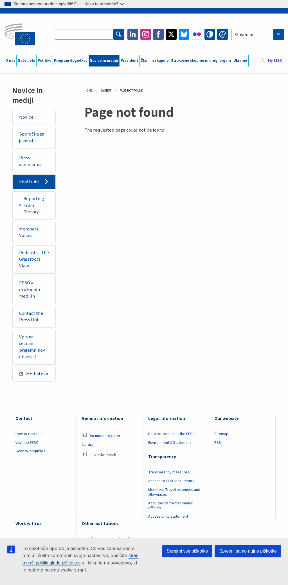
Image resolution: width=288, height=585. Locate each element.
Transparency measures (168, 472)
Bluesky (184, 34)
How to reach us (28, 434)
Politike (44, 60)
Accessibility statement (168, 516)
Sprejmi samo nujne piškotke (248, 551)
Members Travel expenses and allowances (174, 492)
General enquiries (30, 451)
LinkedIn (132, 34)
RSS (217, 443)
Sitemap (221, 434)
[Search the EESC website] (84, 34)
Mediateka (33, 373)
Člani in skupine (155, 60)
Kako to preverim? (104, 3)
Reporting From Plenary (31, 205)
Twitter (171, 34)
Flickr (197, 34)
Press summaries (30, 161)
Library (87, 444)
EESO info (29, 181)
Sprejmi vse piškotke (187, 551)
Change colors (222, 34)
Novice (26, 117)
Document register (101, 436)
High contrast (209, 34)
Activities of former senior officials (170, 505)
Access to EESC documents (171, 481)
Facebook (158, 34)
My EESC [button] (275, 60)
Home (88, 90)
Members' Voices (29, 232)
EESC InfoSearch (99, 455)
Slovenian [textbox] (244, 35)
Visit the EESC (26, 443)
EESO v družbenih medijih (29, 290)
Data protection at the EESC (171, 434)
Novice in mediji (104, 60)
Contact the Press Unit (31, 316)
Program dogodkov (70, 60)
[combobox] (257, 34)
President (129, 60)
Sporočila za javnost (31, 137)
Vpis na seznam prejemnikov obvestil (32, 347)
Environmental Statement (169, 443)
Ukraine (240, 60)
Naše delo (26, 60)
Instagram (145, 34)
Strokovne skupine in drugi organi (201, 60)
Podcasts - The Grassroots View (34, 259)
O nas (10, 60)
